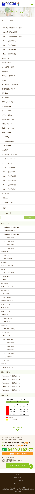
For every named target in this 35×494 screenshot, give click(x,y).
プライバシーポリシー (9, 202)
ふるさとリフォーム (8, 158)
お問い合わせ (6, 198)
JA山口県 (5, 150)
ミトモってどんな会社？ (10, 84)
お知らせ (5, 208)
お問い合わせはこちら (17, 465)
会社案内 (5, 93)
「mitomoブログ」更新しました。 (11, 376)
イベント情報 (6, 111)
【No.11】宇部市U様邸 (9, 32)
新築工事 (5, 71)
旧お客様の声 (6, 106)
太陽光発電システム (8, 89)
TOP (2, 20)
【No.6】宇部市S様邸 (9, 41)
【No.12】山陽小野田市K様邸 (12, 36)
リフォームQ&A (7, 115)
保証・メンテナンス (8, 102)
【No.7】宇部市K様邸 (9, 45)
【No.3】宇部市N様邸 (9, 180)
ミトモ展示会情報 (8, 67)
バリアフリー (6, 137)
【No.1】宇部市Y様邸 (9, 172)
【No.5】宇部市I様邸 (9, 189)
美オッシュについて (8, 76)
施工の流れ (5, 97)
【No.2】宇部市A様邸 (9, 176)
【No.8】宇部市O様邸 (9, 49)
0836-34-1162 (10, 457)
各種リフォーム (7, 132)
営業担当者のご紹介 (8, 119)
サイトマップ (6, 193)
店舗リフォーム (7, 124)
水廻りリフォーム (8, 128)
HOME (4, 80)
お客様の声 (5, 58)
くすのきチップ (7, 62)
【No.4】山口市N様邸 (9, 185)
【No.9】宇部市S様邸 (9, 54)
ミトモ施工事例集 (8, 141)
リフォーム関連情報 (8, 167)
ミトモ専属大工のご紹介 (10, 154)
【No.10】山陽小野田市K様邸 (12, 28)
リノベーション (7, 163)
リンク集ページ (7, 145)
